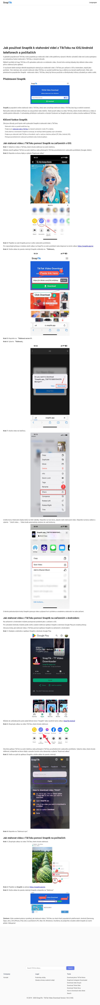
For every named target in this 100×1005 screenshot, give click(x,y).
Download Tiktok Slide (74, 985)
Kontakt (6, 977)
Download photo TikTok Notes (76, 977)
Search (70, 968)
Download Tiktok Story (74, 988)
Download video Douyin (74, 983)
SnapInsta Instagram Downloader (77, 980)
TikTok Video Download (52, 998)
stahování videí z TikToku (20, 129)
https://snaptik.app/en (85, 246)
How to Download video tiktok (76, 990)
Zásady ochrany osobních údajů (44, 980)
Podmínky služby (40, 977)
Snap (7, 2)
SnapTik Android (69, 721)
